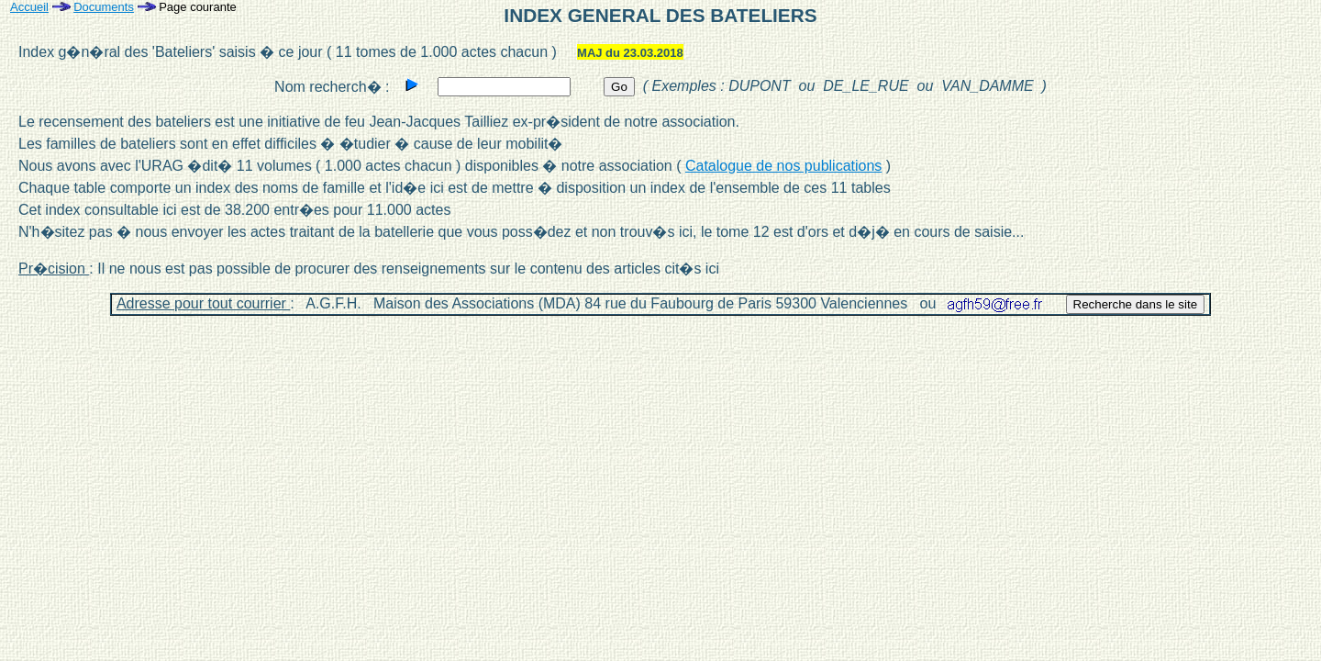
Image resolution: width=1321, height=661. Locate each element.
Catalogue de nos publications (783, 166)
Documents (103, 7)
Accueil (29, 7)
